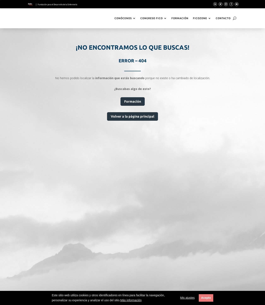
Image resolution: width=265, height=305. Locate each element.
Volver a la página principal (132, 116)
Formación (179, 18)
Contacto (223, 18)
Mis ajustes (187, 297)
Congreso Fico (151, 18)
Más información (131, 300)
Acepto (206, 297)
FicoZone (200, 18)
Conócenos (123, 18)
